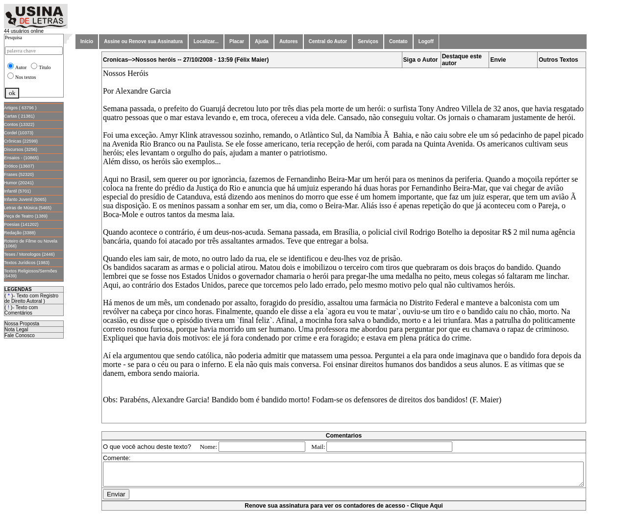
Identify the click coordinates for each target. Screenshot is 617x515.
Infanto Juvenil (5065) (25, 199)
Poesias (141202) (21, 224)
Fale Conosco (19, 335)
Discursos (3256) (20, 149)
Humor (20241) (19, 182)
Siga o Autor (422, 59)
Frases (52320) (19, 174)
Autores (288, 41)
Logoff (426, 41)
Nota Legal (16, 329)
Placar (236, 41)
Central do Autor (328, 41)
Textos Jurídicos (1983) (26, 262)
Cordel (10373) (18, 132)
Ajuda (262, 41)
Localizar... (206, 41)
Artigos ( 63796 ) (20, 107)
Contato (398, 41)
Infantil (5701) (17, 191)
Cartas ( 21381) (19, 116)
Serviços (368, 41)
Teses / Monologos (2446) (29, 254)
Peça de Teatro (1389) (26, 216)
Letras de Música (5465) (27, 207)
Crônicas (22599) (21, 141)
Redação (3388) (20, 232)
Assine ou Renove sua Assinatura (143, 41)
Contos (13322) (19, 124)
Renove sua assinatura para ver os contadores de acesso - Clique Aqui (345, 510)
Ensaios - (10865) (21, 157)
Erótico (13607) (19, 166)
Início (86, 41)
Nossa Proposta (21, 323)
